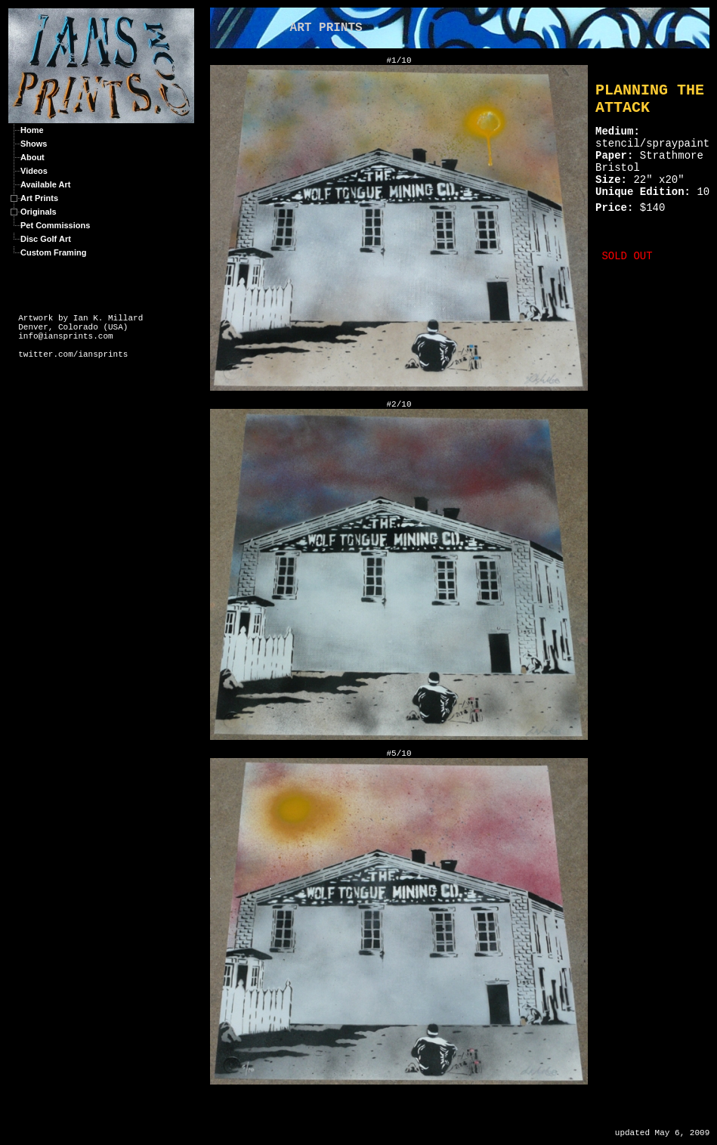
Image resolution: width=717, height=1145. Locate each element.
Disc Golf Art (45, 238)
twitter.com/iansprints (73, 354)
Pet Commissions (55, 225)
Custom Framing (53, 252)
